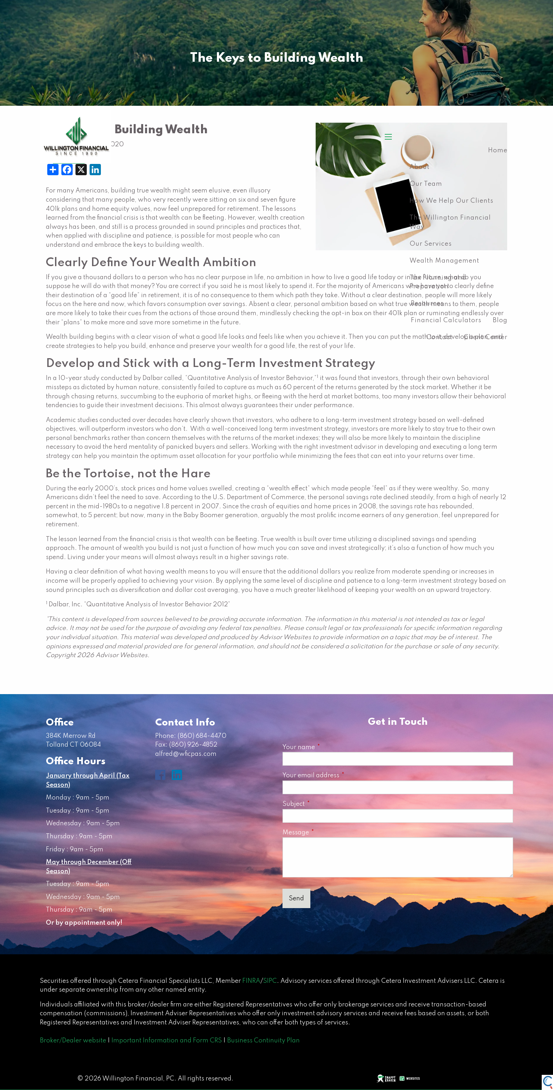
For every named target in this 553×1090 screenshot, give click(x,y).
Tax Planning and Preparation (438, 282)
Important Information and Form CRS (166, 1040)
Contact (439, 337)
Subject (324, 804)
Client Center (486, 337)
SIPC (270, 981)
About (419, 167)
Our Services (430, 244)
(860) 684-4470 (201, 736)
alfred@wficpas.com (186, 754)
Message (326, 832)
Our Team (425, 184)
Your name (329, 747)
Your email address (341, 775)
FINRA (251, 981)
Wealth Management (444, 261)
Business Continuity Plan (263, 1040)
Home (498, 150)
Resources (427, 303)
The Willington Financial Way (450, 222)
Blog (500, 320)
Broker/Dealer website (73, 1040)
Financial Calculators (446, 320)
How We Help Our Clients (451, 201)
